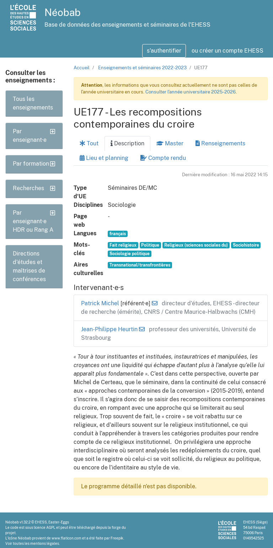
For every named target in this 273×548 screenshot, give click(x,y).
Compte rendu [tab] (163, 158)
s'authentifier (164, 50)
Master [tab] (169, 143)
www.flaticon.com (66, 538)
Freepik (117, 538)
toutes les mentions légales (36, 543)
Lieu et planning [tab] (104, 158)
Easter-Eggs (58, 522)
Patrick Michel (101, 303)
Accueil (82, 67)
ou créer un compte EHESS (227, 50)
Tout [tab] (89, 143)
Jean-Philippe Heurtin (110, 329)
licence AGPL (44, 527)
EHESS (41, 522)
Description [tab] (127, 143)
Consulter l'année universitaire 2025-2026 (190, 92)
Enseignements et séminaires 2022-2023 (142, 67)
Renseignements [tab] (220, 143)
